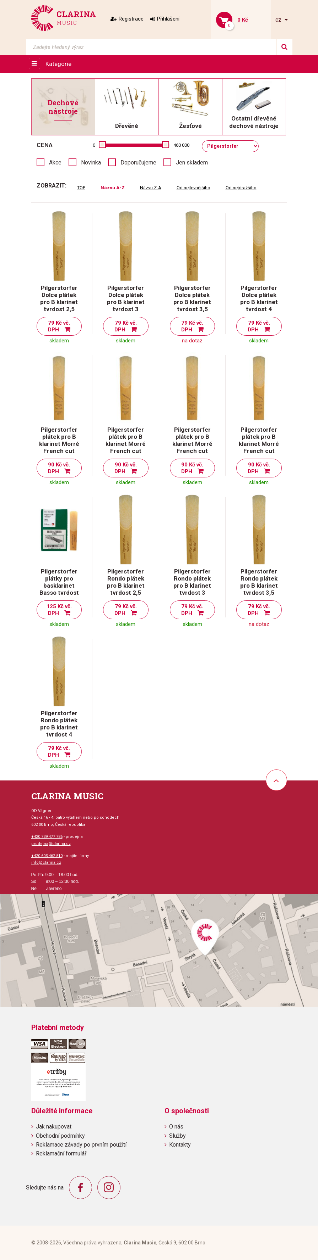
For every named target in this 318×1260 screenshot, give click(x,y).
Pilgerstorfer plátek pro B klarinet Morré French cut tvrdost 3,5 (192, 443)
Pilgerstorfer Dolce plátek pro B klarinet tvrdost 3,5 (192, 298)
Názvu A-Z (113, 187)
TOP (81, 187)
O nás (176, 1126)
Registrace (131, 19)
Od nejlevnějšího (193, 187)
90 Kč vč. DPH (59, 468)
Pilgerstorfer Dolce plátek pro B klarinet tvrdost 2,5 (59, 298)
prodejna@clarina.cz (51, 843)
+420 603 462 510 (47, 855)
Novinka (91, 162)
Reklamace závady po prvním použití (81, 1144)
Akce (55, 162)
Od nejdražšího (241, 187)
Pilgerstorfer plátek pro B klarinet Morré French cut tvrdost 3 (126, 443)
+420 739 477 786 (47, 836)
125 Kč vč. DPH (59, 609)
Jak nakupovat (53, 1126)
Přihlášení (168, 19)
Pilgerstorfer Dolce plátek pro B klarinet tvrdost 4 (259, 298)
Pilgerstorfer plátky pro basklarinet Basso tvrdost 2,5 (59, 585)
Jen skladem (192, 162)
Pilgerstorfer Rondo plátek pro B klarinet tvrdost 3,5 (259, 582)
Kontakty (180, 1144)
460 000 (181, 145)
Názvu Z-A (150, 187)
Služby (177, 1135)
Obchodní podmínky (60, 1135)
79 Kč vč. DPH (59, 326)
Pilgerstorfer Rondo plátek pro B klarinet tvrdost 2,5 (126, 582)
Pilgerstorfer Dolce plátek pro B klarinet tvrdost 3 (126, 298)
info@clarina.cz (46, 862)
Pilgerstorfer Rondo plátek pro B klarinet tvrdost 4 (59, 724)
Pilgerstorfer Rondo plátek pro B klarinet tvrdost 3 (192, 582)
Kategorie (58, 63)
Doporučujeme (138, 162)
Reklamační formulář (61, 1153)
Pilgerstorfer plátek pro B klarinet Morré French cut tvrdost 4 (259, 443)
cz (279, 19)
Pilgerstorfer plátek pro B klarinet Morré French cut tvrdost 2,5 (59, 443)
